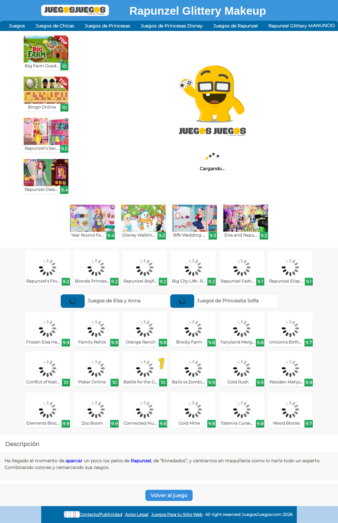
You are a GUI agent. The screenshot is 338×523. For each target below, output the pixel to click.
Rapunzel (141, 461)
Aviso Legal (137, 514)
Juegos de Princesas (107, 26)
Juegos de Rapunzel (235, 26)
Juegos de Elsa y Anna (101, 301)
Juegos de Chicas (54, 26)
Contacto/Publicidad (100, 514)
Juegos (17, 26)
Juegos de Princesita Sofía (214, 301)
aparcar (73, 461)
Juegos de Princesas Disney (172, 26)
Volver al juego (169, 495)
